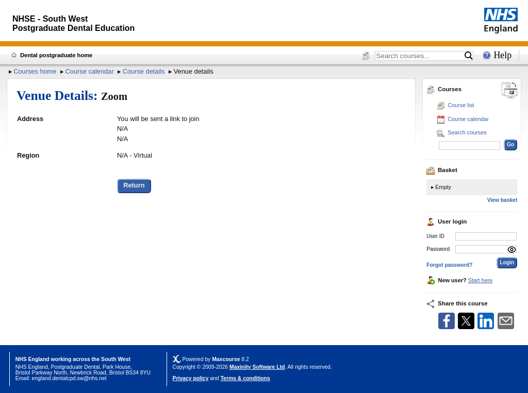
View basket (502, 200)
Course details (144, 71)
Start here (480, 280)
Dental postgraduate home (56, 55)
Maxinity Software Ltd (257, 367)
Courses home (34, 71)
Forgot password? (449, 265)
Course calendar (89, 71)
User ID (435, 236)
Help (502, 55)
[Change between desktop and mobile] (509, 91)
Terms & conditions (245, 378)
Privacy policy (191, 378)
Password (438, 249)
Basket (441, 170)
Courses (443, 89)
